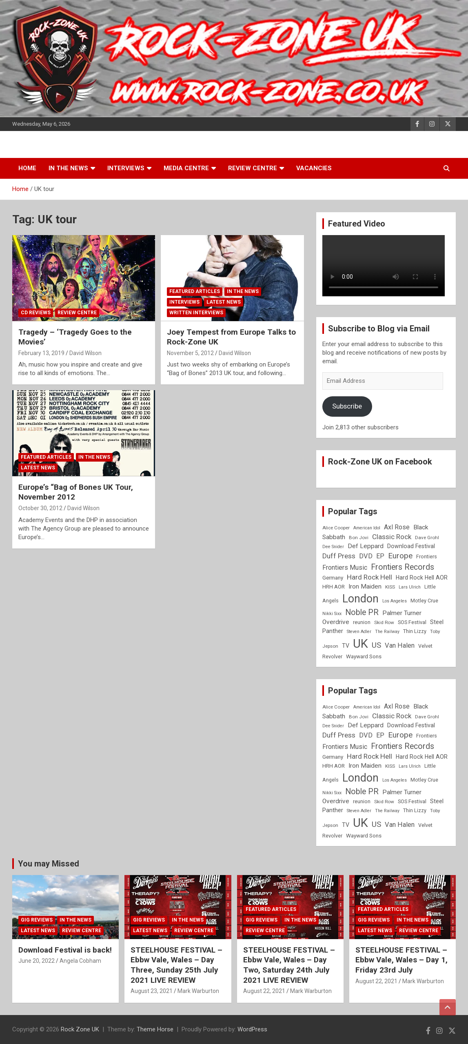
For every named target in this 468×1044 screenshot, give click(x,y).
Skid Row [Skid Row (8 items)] (384, 622)
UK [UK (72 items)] (360, 644)
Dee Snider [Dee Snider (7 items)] (333, 546)
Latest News (223, 302)
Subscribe (347, 406)
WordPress (252, 1029)
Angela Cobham (80, 960)
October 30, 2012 (40, 508)
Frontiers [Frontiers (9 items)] (426, 556)
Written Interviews (196, 312)
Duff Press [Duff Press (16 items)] (338, 556)
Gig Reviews (37, 920)
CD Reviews (36, 312)
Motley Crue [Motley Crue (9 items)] (424, 601)
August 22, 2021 (264, 991)
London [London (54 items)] (360, 598)
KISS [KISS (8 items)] (390, 587)
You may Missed (48, 864)
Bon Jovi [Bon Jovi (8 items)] (358, 537)
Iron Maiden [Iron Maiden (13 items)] (364, 586)
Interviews (125, 168)
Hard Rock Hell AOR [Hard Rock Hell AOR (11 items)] (422, 577)
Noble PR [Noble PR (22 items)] (362, 612)
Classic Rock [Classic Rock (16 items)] (391, 537)
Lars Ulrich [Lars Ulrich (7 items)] (410, 587)
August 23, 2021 (152, 991)
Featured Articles (194, 291)
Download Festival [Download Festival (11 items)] (411, 546)
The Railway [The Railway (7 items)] (387, 631)
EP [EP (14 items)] (380, 556)
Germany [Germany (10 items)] (332, 578)
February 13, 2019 (41, 353)
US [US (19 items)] (376, 645)
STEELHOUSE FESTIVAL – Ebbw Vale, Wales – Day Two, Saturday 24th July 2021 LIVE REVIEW (289, 965)
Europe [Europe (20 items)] (400, 555)
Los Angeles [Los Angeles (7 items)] (394, 601)
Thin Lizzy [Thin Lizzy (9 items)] (414, 631)
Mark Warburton (198, 991)
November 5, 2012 (190, 353)
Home (27, 168)
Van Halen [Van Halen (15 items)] (400, 645)
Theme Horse (155, 1029)
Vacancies (314, 168)
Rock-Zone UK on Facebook (380, 461)
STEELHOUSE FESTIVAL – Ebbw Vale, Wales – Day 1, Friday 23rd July (401, 960)
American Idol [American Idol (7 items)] (366, 528)
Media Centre (186, 168)
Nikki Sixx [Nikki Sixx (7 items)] (332, 613)
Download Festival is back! (65, 950)
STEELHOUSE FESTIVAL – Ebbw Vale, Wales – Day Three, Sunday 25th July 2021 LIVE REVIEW (176, 965)
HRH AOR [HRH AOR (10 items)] (333, 587)
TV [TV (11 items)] (345, 645)
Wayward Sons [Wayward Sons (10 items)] (363, 656)
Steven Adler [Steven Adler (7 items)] (359, 631)
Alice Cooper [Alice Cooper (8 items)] (336, 528)
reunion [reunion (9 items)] (361, 622)
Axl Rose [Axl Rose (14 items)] (397, 527)
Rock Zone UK (80, 1029)
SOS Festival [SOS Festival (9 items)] (412, 622)
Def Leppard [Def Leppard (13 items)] (366, 546)
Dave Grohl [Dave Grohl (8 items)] (427, 537)
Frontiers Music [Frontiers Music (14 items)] (344, 567)
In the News (68, 168)
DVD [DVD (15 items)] (366, 556)
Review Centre (252, 168)
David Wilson (85, 353)
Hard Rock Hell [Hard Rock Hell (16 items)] (369, 577)
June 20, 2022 (36, 960)
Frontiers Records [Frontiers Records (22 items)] (402, 567)
